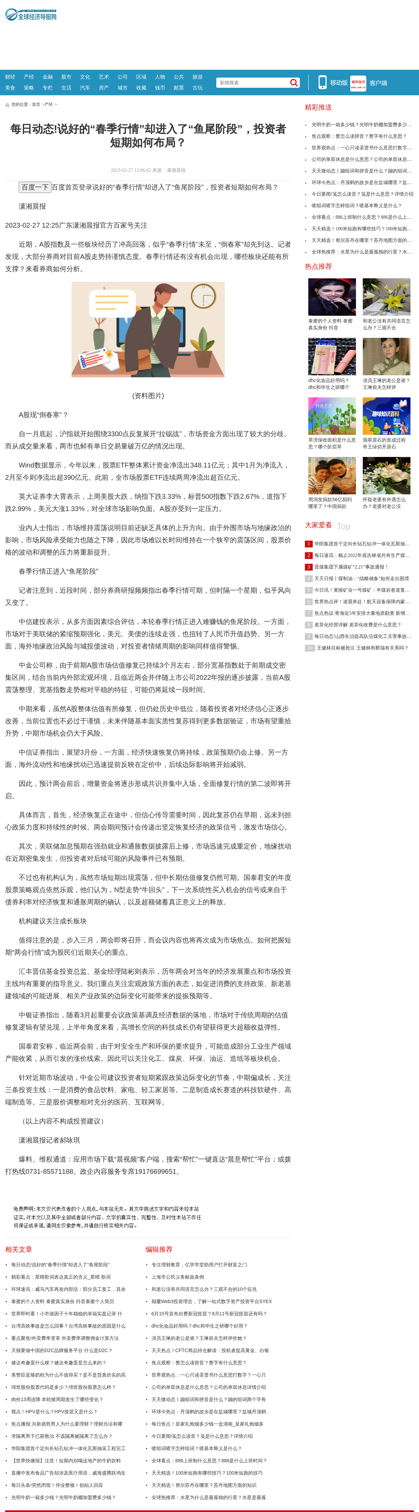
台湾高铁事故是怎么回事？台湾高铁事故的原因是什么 (68, 1326)
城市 (123, 88)
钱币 (160, 88)
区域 (141, 77)
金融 (48, 77)
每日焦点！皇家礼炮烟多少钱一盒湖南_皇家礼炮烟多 (208, 1424)
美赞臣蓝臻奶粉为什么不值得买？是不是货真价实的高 (68, 1375)
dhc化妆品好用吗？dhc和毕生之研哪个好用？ (200, 1326)
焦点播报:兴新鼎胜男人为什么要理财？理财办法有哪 (66, 1424)
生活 (66, 88)
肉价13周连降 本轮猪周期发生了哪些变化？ (57, 1399)
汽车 (85, 88)
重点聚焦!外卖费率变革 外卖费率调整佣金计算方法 (65, 1338)
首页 (36, 104)
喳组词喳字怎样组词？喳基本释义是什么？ (197, 1448)
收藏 (141, 88)
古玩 (197, 88)
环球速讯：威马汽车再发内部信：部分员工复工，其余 (68, 1289)
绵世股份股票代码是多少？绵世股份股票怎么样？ (63, 1387)
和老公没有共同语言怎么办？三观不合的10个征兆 (204, 1289)
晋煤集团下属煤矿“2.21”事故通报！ (347, 567)
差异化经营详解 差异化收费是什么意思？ (353, 624)
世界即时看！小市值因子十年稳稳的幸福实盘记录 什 (66, 1313)
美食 (10, 88)
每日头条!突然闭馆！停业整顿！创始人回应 (57, 1485)
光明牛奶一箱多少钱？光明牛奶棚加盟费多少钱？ (63, 1497)
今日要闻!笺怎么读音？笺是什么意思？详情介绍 (202, 1436)
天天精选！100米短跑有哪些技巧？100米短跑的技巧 (207, 1473)
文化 (85, 77)
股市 (66, 77)
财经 (10, 77)
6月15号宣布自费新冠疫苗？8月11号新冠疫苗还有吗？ (210, 1313)
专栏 (48, 88)
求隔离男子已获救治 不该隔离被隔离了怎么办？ (62, 1436)
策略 (29, 88)
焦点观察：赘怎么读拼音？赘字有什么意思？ (199, 1362)
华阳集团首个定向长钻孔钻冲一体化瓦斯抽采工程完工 (68, 1448)
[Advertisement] (235, 34)
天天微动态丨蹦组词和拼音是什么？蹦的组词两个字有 (209, 1399)
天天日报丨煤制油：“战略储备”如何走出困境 (357, 578)
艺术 (104, 77)
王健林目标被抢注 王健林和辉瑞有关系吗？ (357, 648)
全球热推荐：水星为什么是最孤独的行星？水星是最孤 (209, 1497)
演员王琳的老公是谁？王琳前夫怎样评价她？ (199, 1338)
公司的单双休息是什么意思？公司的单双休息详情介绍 (209, 1387)
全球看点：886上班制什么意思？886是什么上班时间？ (210, 1460)
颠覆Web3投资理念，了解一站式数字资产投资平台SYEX (212, 1301)
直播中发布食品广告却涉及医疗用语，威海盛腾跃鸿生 (68, 1473)
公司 (123, 77)
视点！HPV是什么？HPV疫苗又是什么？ (54, 1411)
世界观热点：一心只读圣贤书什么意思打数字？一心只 (209, 1375)
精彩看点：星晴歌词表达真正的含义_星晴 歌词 (61, 1277)
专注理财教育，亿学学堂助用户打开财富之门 (199, 1264)
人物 (160, 77)
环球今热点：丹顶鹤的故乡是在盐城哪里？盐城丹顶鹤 (209, 1411)
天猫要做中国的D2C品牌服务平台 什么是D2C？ (62, 1350)
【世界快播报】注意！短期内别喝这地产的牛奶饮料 (66, 1460)
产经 (29, 77)
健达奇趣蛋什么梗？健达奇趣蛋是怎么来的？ (59, 1362)
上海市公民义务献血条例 (178, 1277)
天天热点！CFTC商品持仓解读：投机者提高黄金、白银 (210, 1350)
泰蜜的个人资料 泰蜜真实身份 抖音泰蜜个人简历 (62, 1301)
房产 (104, 88)
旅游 (197, 77)
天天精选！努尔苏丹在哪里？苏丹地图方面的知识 (204, 1485)
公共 (179, 77)
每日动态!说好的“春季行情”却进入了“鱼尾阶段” (60, 1264)
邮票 (179, 88)
